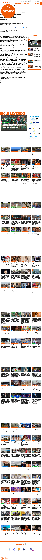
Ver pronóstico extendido (35, 136)
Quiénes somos (3, 557)
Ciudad (22, 3)
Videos (38, 3)
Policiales (28, 3)
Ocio (35, 3)
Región (25, 3)
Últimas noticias (18, 3)
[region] (21, 8)
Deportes (32, 3)
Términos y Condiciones (5, 558)
